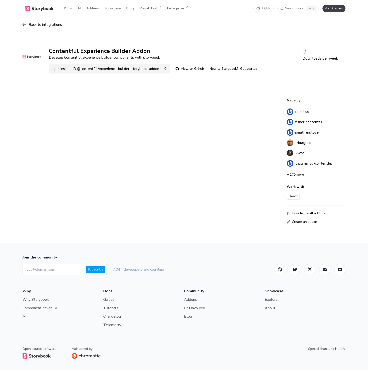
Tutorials (110, 308)
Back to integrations (42, 24)
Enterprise (177, 8)
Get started (248, 68)
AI (79, 8)
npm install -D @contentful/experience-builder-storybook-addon (109, 68)
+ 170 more (295, 174)
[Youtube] (339, 269)
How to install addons (306, 213)
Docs (68, 8)
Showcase (112, 8)
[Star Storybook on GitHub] (263, 8)
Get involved (194, 308)
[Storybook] (324, 269)
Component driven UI (40, 308)
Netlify (340, 349)
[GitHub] (279, 269)
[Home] (39, 8)
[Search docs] (298, 8)
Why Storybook (36, 299)
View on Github (190, 68)
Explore (271, 299)
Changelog (112, 316)
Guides (109, 299)
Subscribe (95, 269)
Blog (130, 8)
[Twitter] (309, 269)
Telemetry (112, 325)
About (270, 308)
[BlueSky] (294, 269)
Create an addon (302, 222)
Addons (92, 8)
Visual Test (150, 8)
